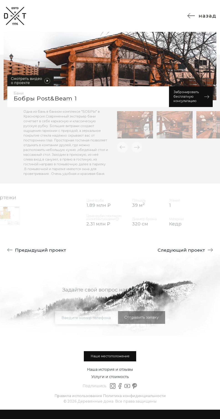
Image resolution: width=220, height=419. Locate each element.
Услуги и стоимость (110, 377)
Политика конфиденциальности (134, 396)
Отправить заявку (141, 324)
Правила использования (78, 396)
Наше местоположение (110, 356)
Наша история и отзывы (110, 369)
